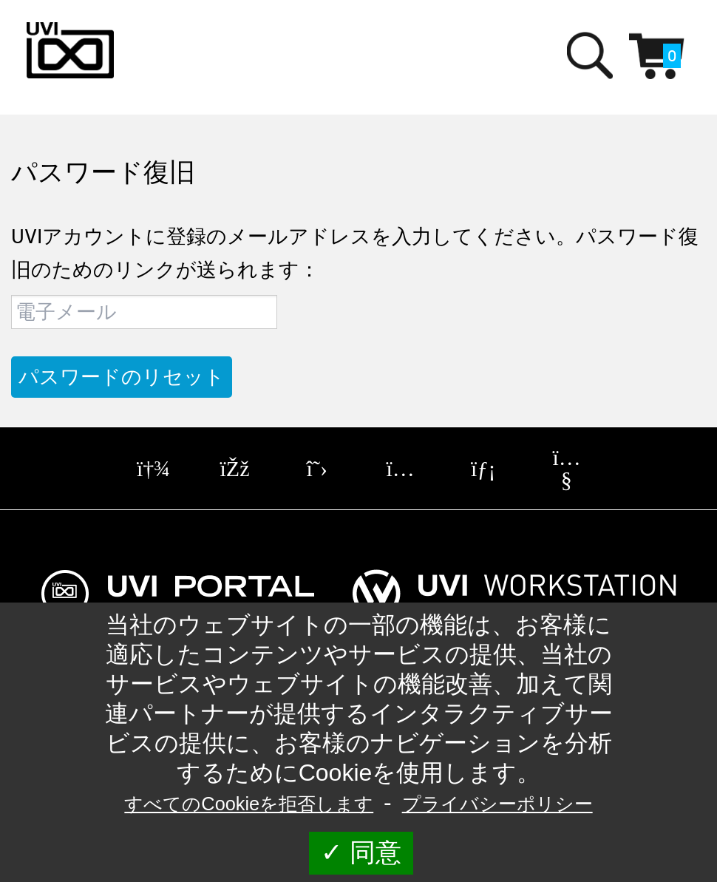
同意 (361, 852)
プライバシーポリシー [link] (497, 803)
